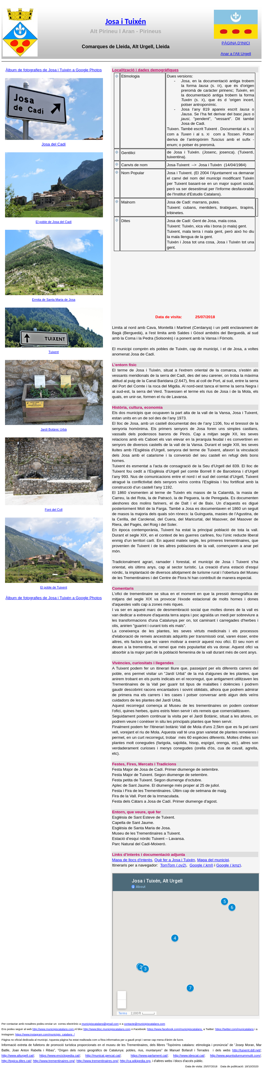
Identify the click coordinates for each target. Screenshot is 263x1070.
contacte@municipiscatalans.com (144, 1023)
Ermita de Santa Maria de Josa (53, 299)
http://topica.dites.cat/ (16, 1061)
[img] (185, 285)
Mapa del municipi (213, 860)
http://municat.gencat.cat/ (103, 1055)
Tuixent (54, 352)
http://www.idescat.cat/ (188, 1055)
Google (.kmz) (228, 865)
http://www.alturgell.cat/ (17, 1055)
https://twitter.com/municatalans (234, 1029)
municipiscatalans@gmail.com (100, 1023)
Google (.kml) (201, 865)
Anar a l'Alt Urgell (236, 53)
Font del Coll (53, 509)
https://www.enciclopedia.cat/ (59, 1055)
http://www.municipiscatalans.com (53, 1029)
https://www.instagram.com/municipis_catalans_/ (45, 1034)
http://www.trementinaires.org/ (54, 1061)
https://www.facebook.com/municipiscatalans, (175, 1029)
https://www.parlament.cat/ (149, 1055)
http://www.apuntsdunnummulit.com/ (235, 1055)
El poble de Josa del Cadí (54, 222)
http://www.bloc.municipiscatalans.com (106, 1029)
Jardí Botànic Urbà (54, 429)
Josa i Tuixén (125, 21)
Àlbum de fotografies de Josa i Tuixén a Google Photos (54, 70)
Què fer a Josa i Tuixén (174, 860)
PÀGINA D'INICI (236, 43)
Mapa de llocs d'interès (132, 860)
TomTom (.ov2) (173, 865)
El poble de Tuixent (53, 587)
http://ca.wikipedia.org (135, 1061)
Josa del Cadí (54, 144)
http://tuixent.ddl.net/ (246, 1050)
